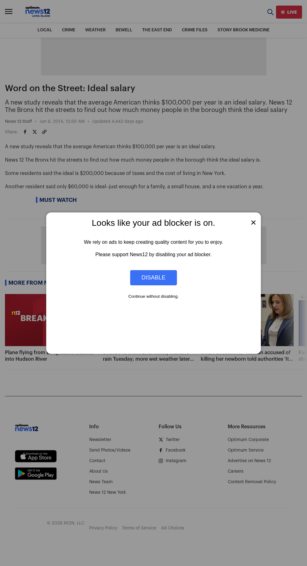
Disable (154, 277)
